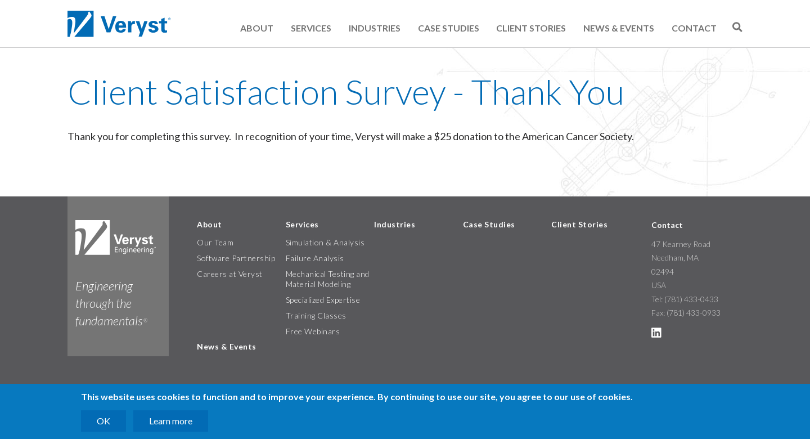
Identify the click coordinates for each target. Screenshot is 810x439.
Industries (374, 28)
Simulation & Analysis (325, 242)
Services (311, 28)
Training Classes (316, 315)
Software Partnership (236, 258)
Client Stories (531, 28)
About (256, 28)
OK (103, 420)
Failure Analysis (315, 258)
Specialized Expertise (323, 299)
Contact (694, 28)
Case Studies (448, 28)
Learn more (170, 420)
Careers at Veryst (230, 274)
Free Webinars (313, 331)
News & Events (618, 28)
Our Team (215, 242)
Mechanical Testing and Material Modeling (328, 279)
